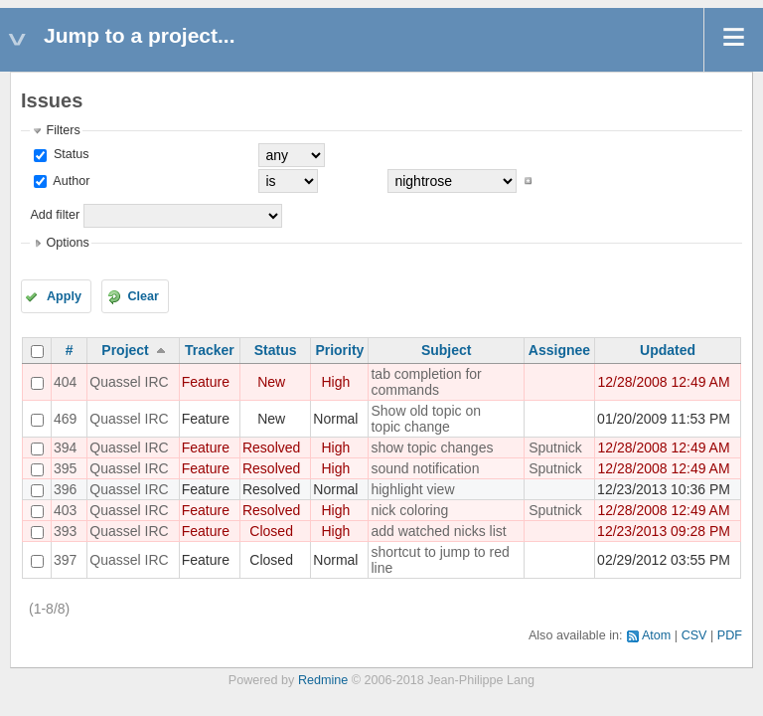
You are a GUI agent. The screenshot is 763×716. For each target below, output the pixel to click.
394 (65, 447)
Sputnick (555, 447)
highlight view (412, 489)
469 (65, 419)
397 (65, 560)
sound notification (425, 468)
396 (65, 489)
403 (65, 510)
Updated (667, 350)
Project (124, 350)
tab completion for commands (426, 382)
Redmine (323, 680)
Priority (339, 350)
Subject (446, 350)
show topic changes (432, 447)
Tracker (209, 350)
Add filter (54, 215)
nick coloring (409, 510)
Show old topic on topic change (426, 419)
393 (65, 531)
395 (65, 468)
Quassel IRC (128, 382)
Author (69, 181)
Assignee (559, 350)
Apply (64, 296)
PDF (729, 635)
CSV (694, 635)
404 (65, 382)
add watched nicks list (438, 531)
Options (67, 243)
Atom (656, 635)
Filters (62, 130)
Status (69, 154)
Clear (143, 296)
